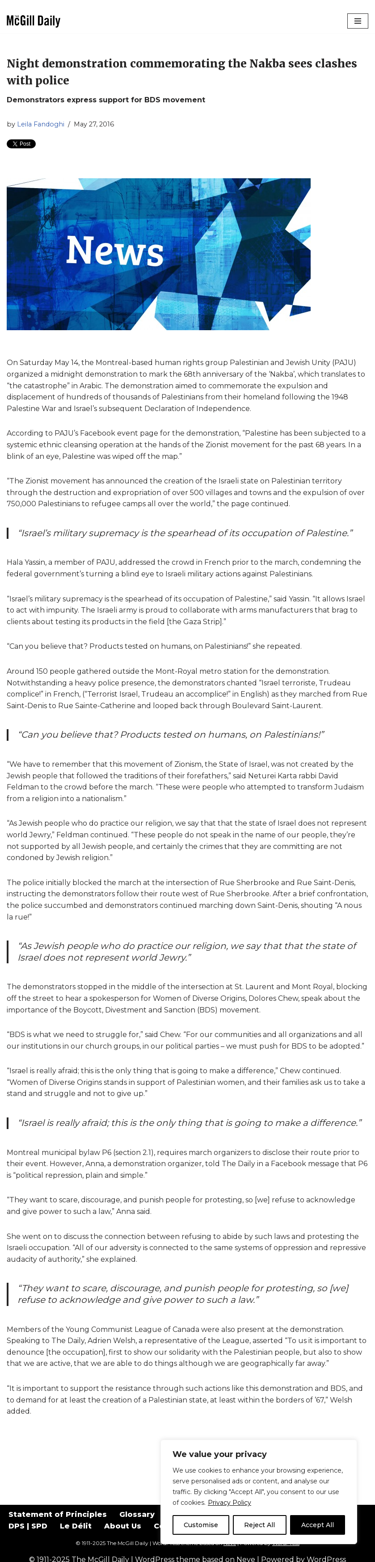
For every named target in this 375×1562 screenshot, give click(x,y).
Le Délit (76, 1526)
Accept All (317, 1525)
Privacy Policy (229, 1503)
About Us (122, 1526)
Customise (201, 1525)
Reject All (259, 1525)
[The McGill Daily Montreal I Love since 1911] (33, 21)
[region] (258, 1492)
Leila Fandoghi (40, 124)
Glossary (137, 1514)
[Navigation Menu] (357, 21)
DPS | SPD (27, 1526)
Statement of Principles (57, 1514)
